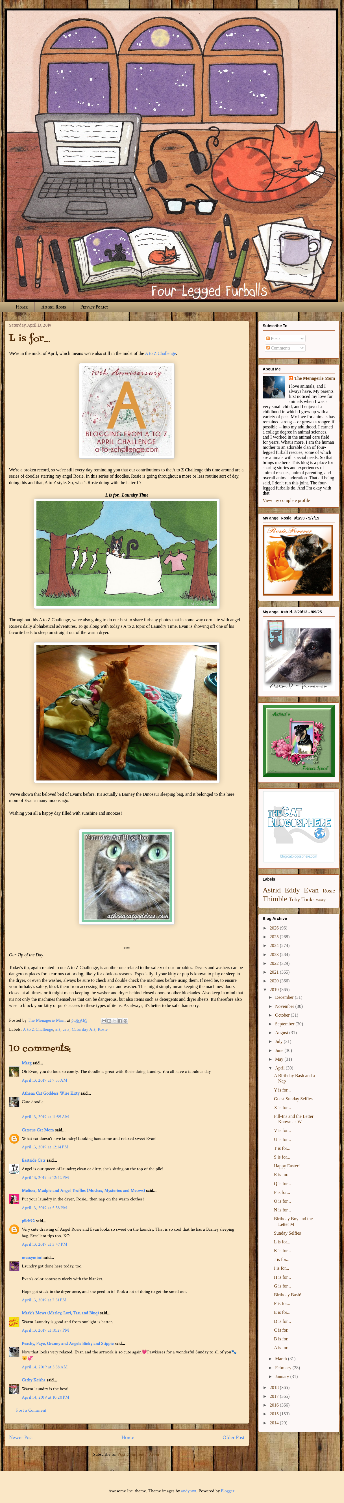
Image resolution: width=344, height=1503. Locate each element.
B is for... (282, 1338)
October (283, 1015)
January (282, 1376)
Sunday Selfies (287, 1233)
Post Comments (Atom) (139, 1454)
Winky (321, 900)
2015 (275, 1413)
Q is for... (282, 1183)
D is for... (282, 1321)
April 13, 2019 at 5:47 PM (44, 1244)
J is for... (281, 1259)
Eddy (292, 890)
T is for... (282, 1148)
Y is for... (282, 1090)
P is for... (282, 1192)
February (284, 1367)
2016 (275, 1405)
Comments (278, 348)
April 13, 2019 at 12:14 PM (45, 1147)
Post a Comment (31, 1410)
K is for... (282, 1250)
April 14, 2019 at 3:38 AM (45, 1367)
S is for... (282, 1157)
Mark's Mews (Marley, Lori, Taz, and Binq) (60, 1313)
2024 (275, 945)
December (285, 997)
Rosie (103, 1029)
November (285, 1006)
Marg (26, 1063)
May (279, 1059)
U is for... (282, 1139)
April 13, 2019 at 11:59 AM (45, 1117)
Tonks (308, 899)
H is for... (282, 1277)
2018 (275, 1387)
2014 (275, 1422)
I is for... (281, 1268)
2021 (275, 972)
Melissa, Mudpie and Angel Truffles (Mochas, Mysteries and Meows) (83, 1191)
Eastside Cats (33, 1160)
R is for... (282, 1174)
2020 (275, 980)
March (281, 1358)
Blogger (227, 1491)
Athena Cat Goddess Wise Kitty (50, 1093)
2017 (275, 1396)
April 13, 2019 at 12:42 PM (45, 1178)
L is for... (282, 1241)
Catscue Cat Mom (38, 1130)
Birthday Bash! (287, 1294)
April (280, 1068)
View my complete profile (286, 500)
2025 (275, 936)
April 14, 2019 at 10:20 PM (45, 1397)
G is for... (282, 1286)
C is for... (282, 1330)
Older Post (234, 1437)
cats (66, 1029)
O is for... (282, 1201)
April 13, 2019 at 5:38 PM (44, 1208)
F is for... (282, 1303)
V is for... (282, 1130)
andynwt (188, 1491)
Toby (294, 899)
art (57, 1029)
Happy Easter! (287, 1165)
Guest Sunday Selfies (293, 1098)
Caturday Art (83, 1029)
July (279, 1041)
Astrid (272, 890)
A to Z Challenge (160, 353)
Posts (273, 338)
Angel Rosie (54, 307)
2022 (275, 963)
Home (22, 307)
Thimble (275, 899)
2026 (275, 928)
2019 (275, 989)
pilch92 (28, 1221)
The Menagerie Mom (314, 378)
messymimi (32, 1258)
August (282, 1032)
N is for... (282, 1209)
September (285, 1023)
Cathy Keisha (33, 1380)
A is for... (282, 1347)
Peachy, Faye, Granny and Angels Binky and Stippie (68, 1344)
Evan (311, 890)
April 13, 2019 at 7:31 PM (44, 1300)
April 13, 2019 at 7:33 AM (44, 1080)
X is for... (282, 1107)
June (279, 1050)
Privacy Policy (94, 307)
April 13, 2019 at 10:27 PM (45, 1330)
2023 (275, 954)
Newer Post (21, 1437)
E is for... (282, 1312)
